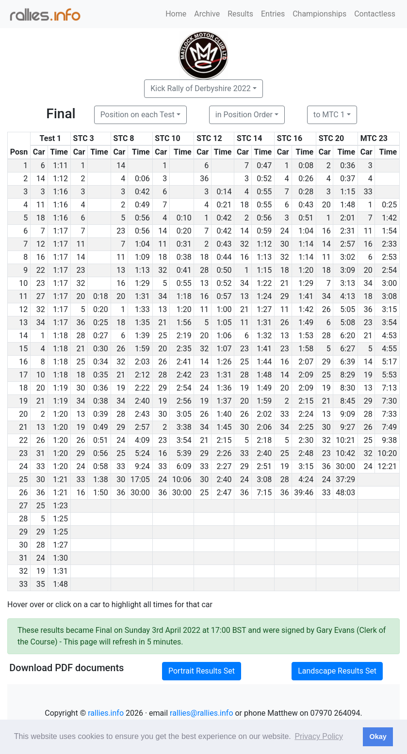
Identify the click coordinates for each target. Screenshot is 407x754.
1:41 (305, 296)
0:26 (305, 178)
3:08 (389, 296)
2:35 (184, 348)
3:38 (184, 427)
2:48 (305, 453)
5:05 (347, 309)
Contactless (374, 13)
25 (162, 335)
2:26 (224, 453)
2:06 (264, 427)
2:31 (347, 231)
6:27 (347, 348)
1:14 (305, 244)
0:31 (184, 244)
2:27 (224, 466)
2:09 (305, 374)
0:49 (142, 204)
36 (204, 178)
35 (40, 584)
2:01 (347, 217)
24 (284, 231)
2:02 (264, 414)
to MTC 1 (329, 114)
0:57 (224, 296)
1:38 (100, 479)
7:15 (264, 492)
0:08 (305, 165)
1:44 (264, 361)
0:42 (142, 191)
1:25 (60, 518)
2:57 (347, 244)
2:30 (305, 440)
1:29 (142, 283)
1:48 (347, 204)
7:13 (389, 388)
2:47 (224, 492)
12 (40, 244)
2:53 (389, 257)
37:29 (345, 479)
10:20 (387, 453)
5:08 (347, 322)
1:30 (60, 558)
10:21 (345, 440)
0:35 (100, 374)
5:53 (389, 374)
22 (40, 270)
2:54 (389, 270)
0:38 (184, 257)
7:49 (389, 427)
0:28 (305, 191)
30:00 (345, 466)
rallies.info (106, 713)
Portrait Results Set (201, 670)
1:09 (142, 257)
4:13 (347, 296)
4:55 (389, 348)
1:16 (60, 191)
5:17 (389, 361)
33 (368, 191)
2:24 (305, 414)
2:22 (142, 388)
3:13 (347, 283)
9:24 (142, 466)
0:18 (100, 296)
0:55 (264, 191)
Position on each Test (137, 114)
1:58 (305, 348)
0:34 (100, 361)
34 (244, 283)
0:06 (142, 178)
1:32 (264, 335)
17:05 (140, 479)
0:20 (184, 231)
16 (326, 231)
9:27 (347, 427)
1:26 (224, 361)
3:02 (347, 257)
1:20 (305, 270)
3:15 (389, 309)
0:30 (100, 348)
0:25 (389, 204)
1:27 (264, 309)
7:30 (389, 401)
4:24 (305, 479)
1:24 (264, 296)
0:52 (264, 178)
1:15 (347, 191)
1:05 (224, 322)
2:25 (305, 427)
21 (284, 283)
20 (326, 204)
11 (40, 204)
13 (120, 270)
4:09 (142, 440)
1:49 (305, 322)
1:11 (60, 165)
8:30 (347, 388)
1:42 (389, 217)
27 (40, 296)
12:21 (387, 466)
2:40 (142, 401)
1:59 (142, 348)
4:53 (389, 335)
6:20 (347, 335)
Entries (273, 13)
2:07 (305, 361)
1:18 (184, 296)
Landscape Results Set (337, 670)
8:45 (347, 401)
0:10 (184, 217)
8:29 (347, 374)
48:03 (345, 492)
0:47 (264, 165)
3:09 (347, 270)
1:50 (100, 492)
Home (175, 13)
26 (326, 309)
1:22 (264, 283)
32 (244, 244)
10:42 (345, 453)
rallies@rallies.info (201, 713)
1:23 (60, 505)
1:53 (305, 335)
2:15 (305, 401)
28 (204, 270)
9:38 (389, 440)
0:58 (100, 466)
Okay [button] (377, 736)
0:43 (305, 204)
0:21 (224, 204)
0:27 (100, 335)
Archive (207, 13)
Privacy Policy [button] (318, 736)
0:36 (347, 165)
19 (368, 374)
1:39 (142, 335)
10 (40, 374)
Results (240, 13)
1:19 (60, 388)
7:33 (389, 414)
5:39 (184, 453)
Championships (319, 13)
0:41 (184, 270)
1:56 (184, 322)
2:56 (184, 401)
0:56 (142, 217)
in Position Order (244, 114)
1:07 (224, 348)
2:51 (264, 466)
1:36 (224, 388)
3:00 (389, 283)
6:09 (184, 466)
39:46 (303, 492)
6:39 (347, 361)
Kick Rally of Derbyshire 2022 (200, 88)
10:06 (182, 479)
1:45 (224, 427)
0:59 (264, 231)
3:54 (389, 322)
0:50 (224, 270)
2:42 (184, 374)
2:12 (142, 374)
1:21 (60, 479)
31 (40, 453)
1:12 (60, 178)
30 (284, 244)
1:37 (224, 401)
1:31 (142, 296)
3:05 (184, 414)
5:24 (142, 453)
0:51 (305, 217)
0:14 (224, 191)
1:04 (305, 231)
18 (244, 204)
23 (120, 231)
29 (284, 296)
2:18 (264, 440)
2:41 (184, 361)
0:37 (347, 178)
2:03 (142, 361)
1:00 (224, 309)
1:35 (142, 322)
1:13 (264, 257)
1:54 (389, 231)
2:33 (389, 244)
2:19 (184, 335)
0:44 (224, 257)
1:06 (224, 335)
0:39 (100, 414)
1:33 (142, 309)
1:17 (60, 231)
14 (120, 165)
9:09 (347, 414)
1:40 (224, 414)
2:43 (142, 414)
